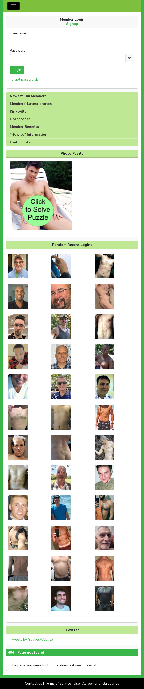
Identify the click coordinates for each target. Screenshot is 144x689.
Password (18, 51)
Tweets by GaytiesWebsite (31, 639)
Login (17, 69)
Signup (72, 23)
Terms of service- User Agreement (72, 683)
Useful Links (20, 142)
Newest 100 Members (28, 96)
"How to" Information (28, 134)
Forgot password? (24, 79)
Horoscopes (20, 119)
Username (18, 33)
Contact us (33, 683)
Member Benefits (24, 126)
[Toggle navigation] (13, 6)
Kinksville (18, 111)
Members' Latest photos (31, 103)
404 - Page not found (26, 653)
